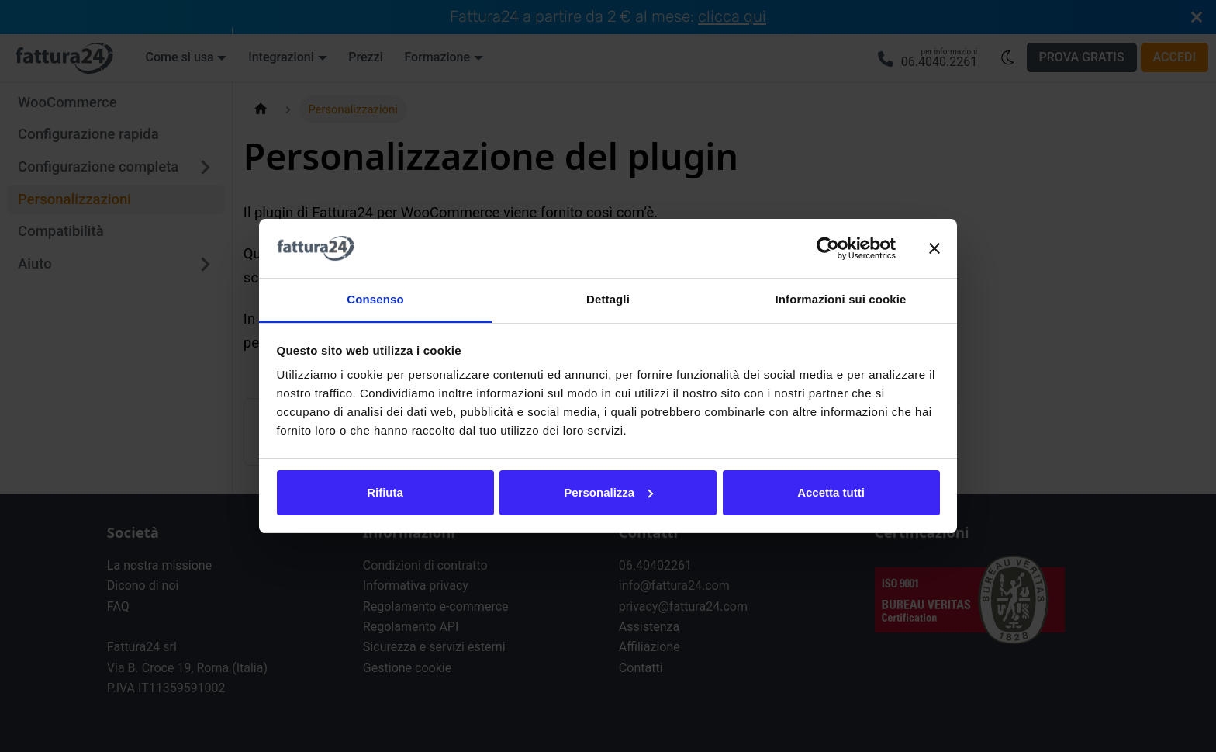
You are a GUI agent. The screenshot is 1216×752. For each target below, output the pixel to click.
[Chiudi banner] (934, 248)
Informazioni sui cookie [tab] (841, 299)
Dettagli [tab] (608, 299)
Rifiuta (385, 492)
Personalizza (608, 492)
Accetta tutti (831, 492)
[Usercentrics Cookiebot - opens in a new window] (828, 248)
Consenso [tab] (375, 299)
